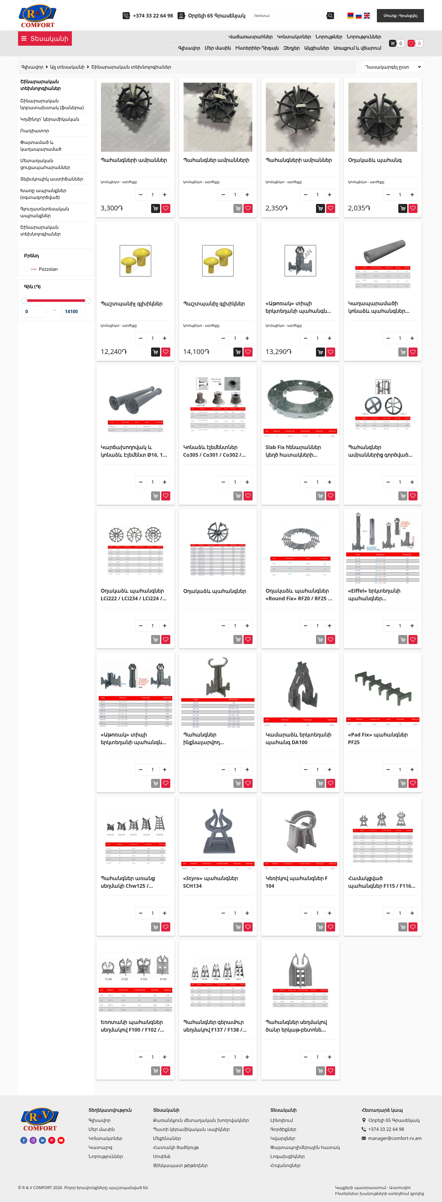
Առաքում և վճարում (357, 48)
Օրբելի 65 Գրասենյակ (391, 1120)
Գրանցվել (408, 15)
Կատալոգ (100, 1147)
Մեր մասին (218, 48)
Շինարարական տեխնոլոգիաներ (131, 67)
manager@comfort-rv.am (392, 1138)
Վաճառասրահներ (251, 36)
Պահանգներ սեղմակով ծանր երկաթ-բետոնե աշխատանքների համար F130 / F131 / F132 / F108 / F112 (299, 1026)
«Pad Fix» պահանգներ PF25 (378, 738)
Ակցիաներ (316, 48)
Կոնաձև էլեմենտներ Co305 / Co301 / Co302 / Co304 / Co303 (212, 451)
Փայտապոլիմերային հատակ (305, 1147)
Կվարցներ (282, 1138)
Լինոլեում (281, 1120)
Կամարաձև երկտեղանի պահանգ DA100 (298, 738)
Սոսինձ (162, 1156)
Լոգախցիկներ (287, 1156)
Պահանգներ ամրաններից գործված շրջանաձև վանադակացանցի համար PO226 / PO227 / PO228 (378, 451)
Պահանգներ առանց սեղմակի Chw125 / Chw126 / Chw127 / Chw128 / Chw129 (128, 882)
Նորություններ (364, 36)
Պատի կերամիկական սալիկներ (191, 1129)
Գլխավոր (189, 48)
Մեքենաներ (167, 1138)
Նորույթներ (328, 36)
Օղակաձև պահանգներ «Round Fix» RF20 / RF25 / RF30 (298, 594)
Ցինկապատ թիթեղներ (180, 1165)
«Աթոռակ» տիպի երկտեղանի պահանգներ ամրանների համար (299, 307)
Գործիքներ (283, 1129)
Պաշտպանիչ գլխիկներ (131, 303)
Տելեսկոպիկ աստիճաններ (51, 179)
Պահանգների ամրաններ (134, 160)
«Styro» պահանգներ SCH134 (210, 882)
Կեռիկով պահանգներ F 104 (297, 882)
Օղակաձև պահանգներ (214, 591)
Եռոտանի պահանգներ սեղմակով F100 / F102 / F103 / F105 (132, 1026)
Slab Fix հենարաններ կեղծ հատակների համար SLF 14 (293, 451)
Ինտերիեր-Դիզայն (257, 48)
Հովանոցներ (285, 1165)
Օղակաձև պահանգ (375, 160)
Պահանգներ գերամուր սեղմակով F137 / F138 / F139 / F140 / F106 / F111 (213, 1026)
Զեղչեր (291, 48)
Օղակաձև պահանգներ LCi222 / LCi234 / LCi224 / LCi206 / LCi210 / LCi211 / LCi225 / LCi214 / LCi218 (132, 594)
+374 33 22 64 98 (153, 15)
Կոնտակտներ (294, 36)
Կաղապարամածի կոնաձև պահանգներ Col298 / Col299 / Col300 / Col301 (379, 307)
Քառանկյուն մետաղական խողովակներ (201, 1120)
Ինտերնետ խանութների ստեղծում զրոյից (379, 1193)
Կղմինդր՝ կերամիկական (49, 119)
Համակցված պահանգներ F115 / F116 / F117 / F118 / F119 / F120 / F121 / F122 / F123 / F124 (381, 882)
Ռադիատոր (34, 131)
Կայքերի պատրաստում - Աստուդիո (372, 1187)
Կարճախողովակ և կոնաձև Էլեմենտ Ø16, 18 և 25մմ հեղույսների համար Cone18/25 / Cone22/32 (133, 451)
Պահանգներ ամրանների (216, 160)
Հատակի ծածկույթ (176, 1147)
